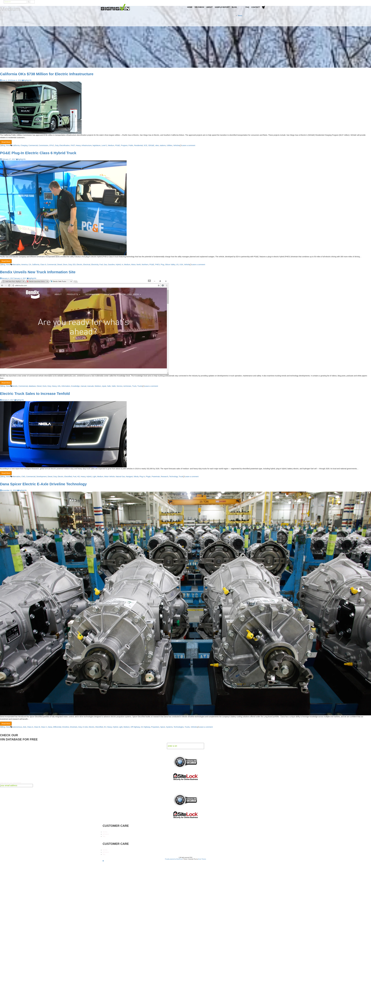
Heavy (78, 145)
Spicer (162, 727)
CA (30, 265)
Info (59, 386)
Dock (44, 386)
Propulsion (155, 727)
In (122, 265)
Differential (57, 727)
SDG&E (151, 145)
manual (83, 386)
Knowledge (75, 386)
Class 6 (43, 265)
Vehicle (187, 265)
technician (127, 386)
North (139, 265)
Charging (24, 145)
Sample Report (222, 7)
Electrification (64, 145)
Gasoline (111, 265)
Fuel (101, 265)
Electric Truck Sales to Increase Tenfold (35, 394)
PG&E (117, 145)
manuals (90, 386)
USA (181, 265)
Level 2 (104, 145)
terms (105, 832)
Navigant (129, 477)
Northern (145, 265)
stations (163, 145)
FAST (73, 145)
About (209, 7)
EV (105, 727)
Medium (111, 145)
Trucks (139, 386)
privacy (106, 834)
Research (164, 477)
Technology (173, 477)
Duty (56, 145)
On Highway (145, 727)
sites (157, 145)
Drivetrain (73, 727)
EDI (74, 265)
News (240, 16)
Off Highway (135, 727)
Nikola (136, 477)
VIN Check (199, 7)
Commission (43, 145)
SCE (145, 145)
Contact (255, 7)
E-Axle (85, 727)
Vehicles (176, 145)
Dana (50, 727)
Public (130, 145)
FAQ (247, 7)
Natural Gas (120, 477)
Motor (133, 265)
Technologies (179, 727)
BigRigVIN (26, 80)
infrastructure (86, 145)
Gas (105, 265)
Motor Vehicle (109, 477)
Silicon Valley (170, 265)
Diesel (59, 265)
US (177, 265)
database (32, 386)
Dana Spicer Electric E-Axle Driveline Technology (43, 484)
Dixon (65, 265)
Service (120, 386)
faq (104, 836)
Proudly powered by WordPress (173, 859)
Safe (109, 386)
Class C (44, 727)
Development (41, 477)
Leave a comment (188, 145)
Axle (24, 727)
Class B (37, 727)
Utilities (169, 145)
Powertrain (156, 477)
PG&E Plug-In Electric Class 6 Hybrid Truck (38, 153)
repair (104, 386)
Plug (162, 265)
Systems (169, 727)
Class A (30, 727)
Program (124, 145)
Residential (138, 145)
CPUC (51, 145)
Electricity (94, 265)
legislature (97, 145)
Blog (234, 7)
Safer (114, 386)
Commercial (33, 145)
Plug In (142, 477)
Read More (6, 142)
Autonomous (17, 727)
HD (78, 477)
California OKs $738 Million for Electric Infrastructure (46, 74)
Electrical (86, 265)
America (24, 265)
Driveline (65, 727)
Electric (79, 265)
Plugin (148, 477)
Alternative (16, 265)
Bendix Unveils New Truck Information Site (37, 272)
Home (189, 7)
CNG (23, 477)
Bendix (15, 386)
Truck (134, 386)
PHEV (157, 265)
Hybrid (118, 265)
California (16, 145)
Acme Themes (202, 859)
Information (65, 386)
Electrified (68, 477)
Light (94, 477)
